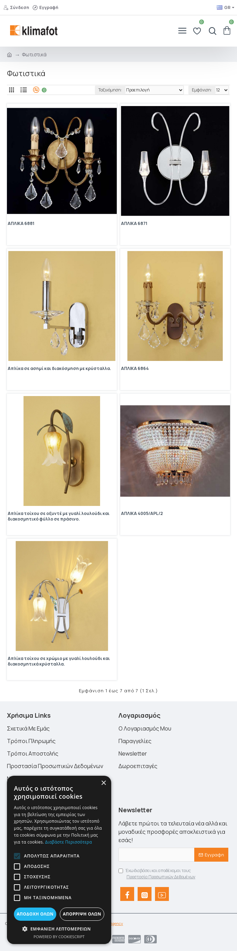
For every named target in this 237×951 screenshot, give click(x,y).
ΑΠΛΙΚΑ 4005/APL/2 (142, 513)
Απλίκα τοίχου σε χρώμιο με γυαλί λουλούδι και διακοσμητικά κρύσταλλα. (59, 661)
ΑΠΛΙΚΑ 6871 (134, 223)
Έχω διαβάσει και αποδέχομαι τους (157, 874)
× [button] (103, 783)
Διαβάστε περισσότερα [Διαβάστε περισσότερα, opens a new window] (68, 842)
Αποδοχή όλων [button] (35, 914)
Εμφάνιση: (202, 90)
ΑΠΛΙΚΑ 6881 (21, 223)
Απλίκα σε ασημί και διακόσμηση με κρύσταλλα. (59, 368)
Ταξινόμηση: (110, 90)
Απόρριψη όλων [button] (82, 914)
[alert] (59, 860)
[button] (17, 856)
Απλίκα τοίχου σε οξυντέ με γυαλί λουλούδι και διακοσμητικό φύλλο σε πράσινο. (58, 516)
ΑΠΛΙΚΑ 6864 (135, 368)
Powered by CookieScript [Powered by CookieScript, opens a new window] (59, 936)
